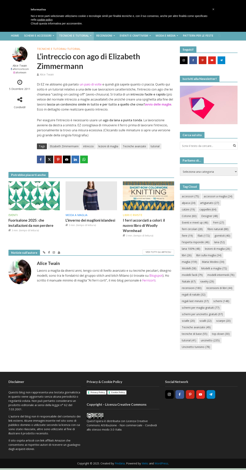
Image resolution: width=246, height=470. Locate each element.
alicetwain (21, 72)
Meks (145, 463)
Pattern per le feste (198, 35)
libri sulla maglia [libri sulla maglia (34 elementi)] (208, 255)
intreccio (88, 146)
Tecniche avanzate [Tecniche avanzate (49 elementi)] (196, 327)
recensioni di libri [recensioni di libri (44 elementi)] (219, 288)
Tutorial (74, 49)
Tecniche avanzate (134, 146)
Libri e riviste (132, 215)
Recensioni (104, 35)
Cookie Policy (118, 392)
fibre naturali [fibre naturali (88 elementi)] (218, 229)
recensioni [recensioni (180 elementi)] (192, 288)
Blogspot (156, 275)
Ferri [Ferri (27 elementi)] (218, 222)
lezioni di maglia (108, 146)
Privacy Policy (98, 392)
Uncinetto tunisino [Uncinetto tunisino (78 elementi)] (196, 347)
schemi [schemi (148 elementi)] (221, 301)
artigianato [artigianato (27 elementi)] (209, 203)
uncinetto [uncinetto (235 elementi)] (210, 340)
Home (15, 35)
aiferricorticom (20, 69)
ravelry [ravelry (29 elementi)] (207, 281)
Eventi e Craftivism (134, 35)
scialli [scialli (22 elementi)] (205, 321)
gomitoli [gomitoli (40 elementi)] (222, 235)
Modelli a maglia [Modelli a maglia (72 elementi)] (214, 268)
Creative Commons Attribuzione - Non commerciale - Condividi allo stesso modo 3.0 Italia (122, 425)
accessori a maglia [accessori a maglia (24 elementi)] (218, 196)
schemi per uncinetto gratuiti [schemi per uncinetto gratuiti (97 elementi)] (202, 314)
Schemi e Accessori (38, 35)
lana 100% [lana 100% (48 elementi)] (191, 248)
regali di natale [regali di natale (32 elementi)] (193, 294)
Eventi (13, 215)
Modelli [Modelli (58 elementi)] (189, 268)
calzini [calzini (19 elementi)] (188, 209)
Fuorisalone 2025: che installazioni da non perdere (30, 223)
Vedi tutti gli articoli (158, 251)
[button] (213, 9)
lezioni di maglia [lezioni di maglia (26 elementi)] (217, 248)
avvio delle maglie (158, 104)
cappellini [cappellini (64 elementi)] (207, 209)
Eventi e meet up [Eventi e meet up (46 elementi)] (195, 222)
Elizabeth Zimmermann (64, 146)
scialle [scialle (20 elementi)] (188, 321)
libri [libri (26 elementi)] (187, 255)
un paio (85, 84)
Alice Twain (20, 65)
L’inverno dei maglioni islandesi (90, 220)
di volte (96, 84)
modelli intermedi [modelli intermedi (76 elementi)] (220, 275)
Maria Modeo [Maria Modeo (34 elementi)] (213, 262)
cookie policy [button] (44, 19)
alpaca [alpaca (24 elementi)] (188, 203)
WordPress (161, 463)
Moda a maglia (76, 215)
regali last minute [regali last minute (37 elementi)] (195, 301)
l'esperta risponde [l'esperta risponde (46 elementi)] (195, 242)
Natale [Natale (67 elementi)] (189, 281)
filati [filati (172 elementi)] (204, 235)
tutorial (155, 146)
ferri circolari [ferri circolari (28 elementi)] (192, 229)
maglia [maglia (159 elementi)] (189, 262)
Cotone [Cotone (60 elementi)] (189, 216)
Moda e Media (165, 35)
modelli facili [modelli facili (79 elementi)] (192, 275)
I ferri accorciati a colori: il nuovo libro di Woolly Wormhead (144, 225)
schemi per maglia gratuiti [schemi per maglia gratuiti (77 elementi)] (200, 307)
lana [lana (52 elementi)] (219, 242)
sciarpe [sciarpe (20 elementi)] (223, 321)
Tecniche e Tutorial (74, 35)
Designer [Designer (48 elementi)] (209, 216)
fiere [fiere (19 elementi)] (187, 235)
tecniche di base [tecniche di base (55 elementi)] (194, 334)
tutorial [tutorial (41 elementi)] (189, 340)
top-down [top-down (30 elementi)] (221, 334)
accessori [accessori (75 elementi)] (190, 196)
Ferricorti (148, 280)
